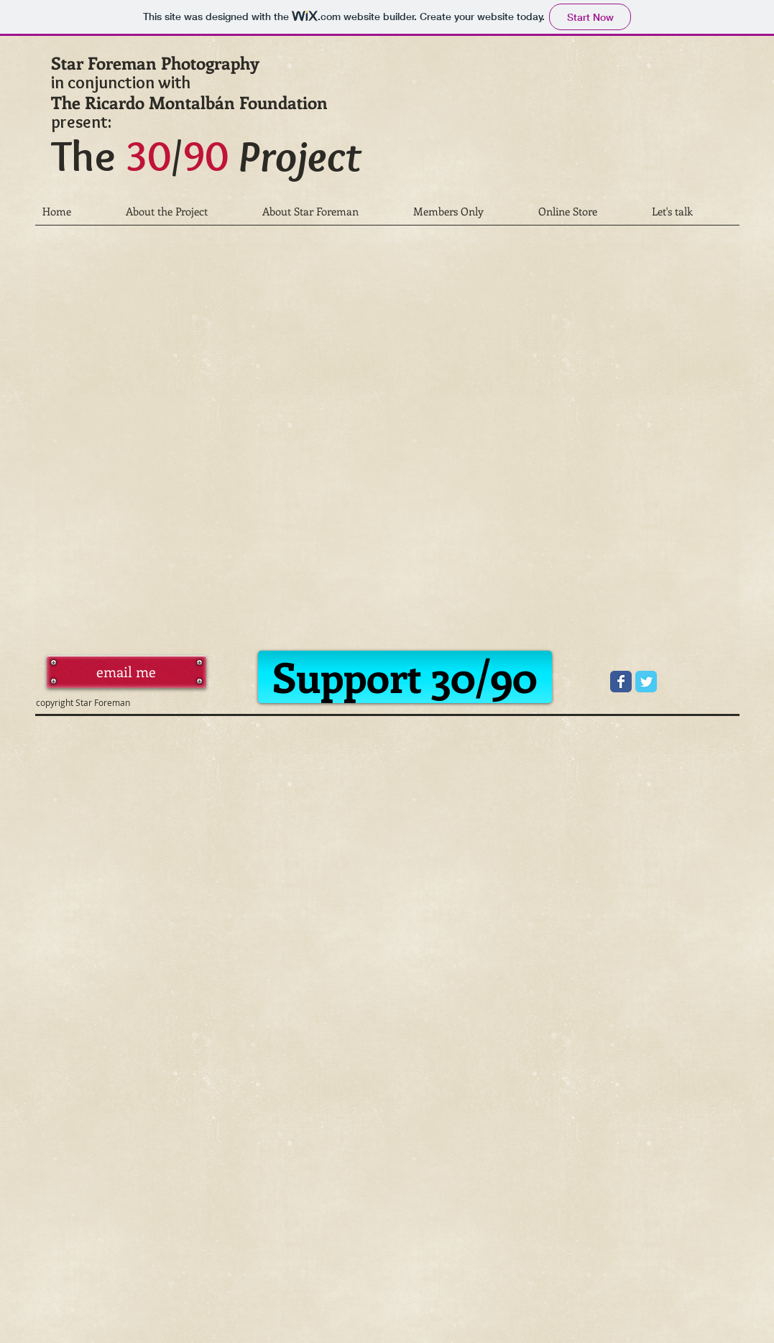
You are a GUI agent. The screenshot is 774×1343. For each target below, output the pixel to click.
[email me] (126, 672)
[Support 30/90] (405, 677)
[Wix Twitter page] (646, 681)
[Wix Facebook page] (621, 681)
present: (81, 121)
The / (206, 155)
